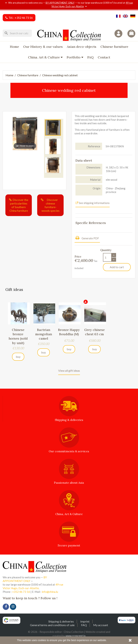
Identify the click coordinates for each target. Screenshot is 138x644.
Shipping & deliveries (61, 621)
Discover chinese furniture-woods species (50, 205)
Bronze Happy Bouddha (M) (69, 332)
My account (100, 625)
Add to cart (117, 267)
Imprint (84, 621)
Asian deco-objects (81, 47)
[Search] (17, 33)
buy (18, 356)
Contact (104, 57)
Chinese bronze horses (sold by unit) (18, 336)
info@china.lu (50, 591)
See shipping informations (92, 203)
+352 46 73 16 (24, 17)
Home (14, 47)
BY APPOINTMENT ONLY (60, 2)
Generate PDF (87, 238)
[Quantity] (107, 257)
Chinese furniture (114, 47)
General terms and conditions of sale (52, 625)
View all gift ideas (69, 370)
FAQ (90, 57)
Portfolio (74, 57)
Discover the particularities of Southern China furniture (19, 205)
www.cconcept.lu (76, 635)
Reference (94, 146)
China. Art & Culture (44, 57)
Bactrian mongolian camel (43, 334)
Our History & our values (43, 47)
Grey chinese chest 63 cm (94, 332)
